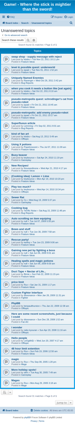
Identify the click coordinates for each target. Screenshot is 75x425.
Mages (15, 380)
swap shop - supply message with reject (36, 56)
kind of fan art (20, 133)
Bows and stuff (20, 229)
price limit (17, 282)
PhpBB (15, 303)
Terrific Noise (30, 210)
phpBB (27, 417)
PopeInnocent (30, 147)
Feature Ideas (28, 62)
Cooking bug (19, 207)
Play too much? (21, 186)
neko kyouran (30, 330)
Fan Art (24, 322)
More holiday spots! (23, 369)
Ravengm (28, 80)
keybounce (29, 157)
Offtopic (25, 139)
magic (15, 359)
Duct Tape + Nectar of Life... (28, 271)
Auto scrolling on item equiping (31, 218)
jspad (26, 70)
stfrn (26, 372)
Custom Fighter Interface (27, 292)
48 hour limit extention (25, 348)
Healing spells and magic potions (32, 260)
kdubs (27, 59)
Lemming (28, 126)
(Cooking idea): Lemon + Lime (30, 176)
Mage (24, 364)
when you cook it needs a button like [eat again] (41, 88)
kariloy (27, 242)
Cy (25, 200)
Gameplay (26, 160)
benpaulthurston (32, 306)
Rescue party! (20, 239)
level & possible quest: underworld (33, 67)
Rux (26, 285)
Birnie (26, 274)
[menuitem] (11, 17)
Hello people (19, 337)
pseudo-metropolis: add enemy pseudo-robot (39, 112)
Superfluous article (23, 123)
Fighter (24, 298)
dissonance (29, 295)
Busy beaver (19, 154)
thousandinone (31, 168)
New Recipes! (20, 165)
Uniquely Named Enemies (27, 77)
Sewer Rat (17, 197)
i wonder (16, 327)
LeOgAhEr (29, 340)
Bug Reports (27, 83)
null (25, 221)
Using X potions (21, 144)
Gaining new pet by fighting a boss (33, 250)
